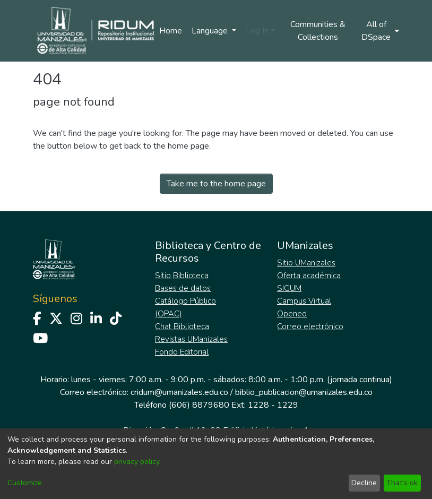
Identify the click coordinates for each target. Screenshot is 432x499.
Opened (292, 313)
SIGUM (289, 288)
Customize (24, 483)
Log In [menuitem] (257, 31)
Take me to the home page (216, 184)
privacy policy (136, 462)
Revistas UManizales (191, 339)
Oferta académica (309, 275)
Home (170, 31)
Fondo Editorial (182, 352)
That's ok (402, 483)
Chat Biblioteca (182, 326)
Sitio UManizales (306, 262)
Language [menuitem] (211, 31)
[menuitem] (379, 31)
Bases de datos (183, 288)
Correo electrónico (310, 326)
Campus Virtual (304, 301)
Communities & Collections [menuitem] (317, 31)
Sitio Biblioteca (182, 275)
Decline (364, 483)
